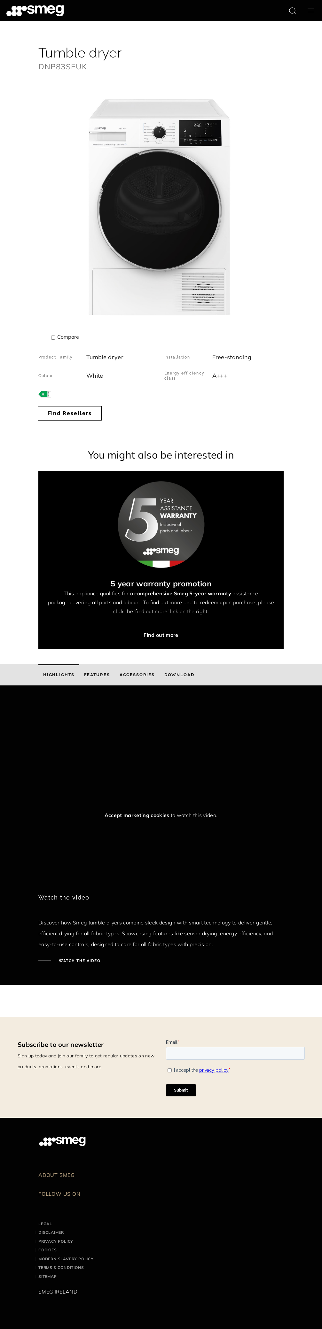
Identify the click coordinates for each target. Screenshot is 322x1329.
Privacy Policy (55, 1241)
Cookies (47, 1250)
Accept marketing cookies (137, 815)
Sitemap (47, 1276)
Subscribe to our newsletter (61, 1044)
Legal (45, 1223)
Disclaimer (51, 1232)
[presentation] (86, 719)
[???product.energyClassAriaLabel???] (44, 393)
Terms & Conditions (61, 1267)
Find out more (161, 635)
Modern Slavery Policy (66, 1258)
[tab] (58, 674)
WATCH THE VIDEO (79, 961)
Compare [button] (68, 337)
